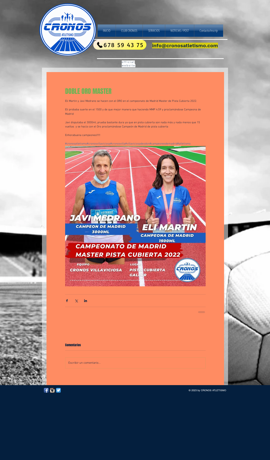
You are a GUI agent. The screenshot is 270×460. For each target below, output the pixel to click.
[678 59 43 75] (119, 45)
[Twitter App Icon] (58, 390)
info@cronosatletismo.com (185, 45)
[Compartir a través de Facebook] (67, 300)
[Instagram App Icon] (52, 390)
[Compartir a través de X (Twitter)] (76, 300)
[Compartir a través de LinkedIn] (85, 300)
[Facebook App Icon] (46, 390)
